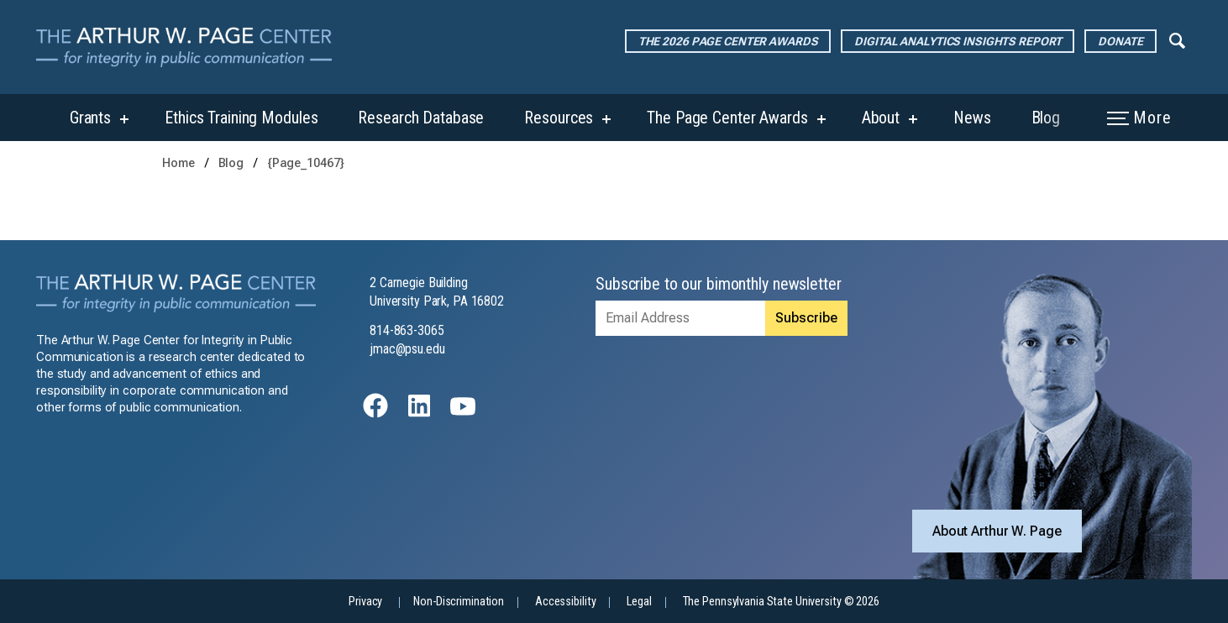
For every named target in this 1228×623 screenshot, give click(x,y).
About (881, 117)
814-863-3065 (407, 330)
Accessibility (565, 601)
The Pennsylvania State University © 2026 (781, 601)
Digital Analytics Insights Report (957, 41)
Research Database (421, 117)
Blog (1046, 117)
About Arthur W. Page (997, 531)
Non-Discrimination (458, 601)
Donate (1120, 41)
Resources (558, 117)
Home (178, 163)
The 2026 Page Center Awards (728, 41)
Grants (90, 117)
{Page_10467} (306, 163)
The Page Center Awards (727, 117)
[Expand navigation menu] (1177, 39)
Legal (639, 601)
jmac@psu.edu (407, 349)
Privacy (365, 601)
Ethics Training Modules (241, 117)
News (972, 117)
